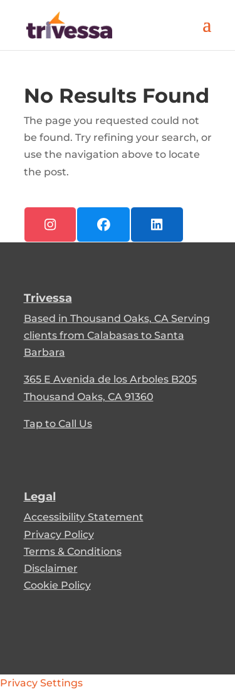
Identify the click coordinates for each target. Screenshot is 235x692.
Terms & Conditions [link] (73, 551)
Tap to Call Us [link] (58, 424)
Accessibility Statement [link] (84, 517)
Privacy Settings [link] (41, 683)
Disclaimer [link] (51, 568)
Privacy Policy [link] (59, 534)
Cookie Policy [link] (57, 585)
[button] (206, 32)
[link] (69, 24)
